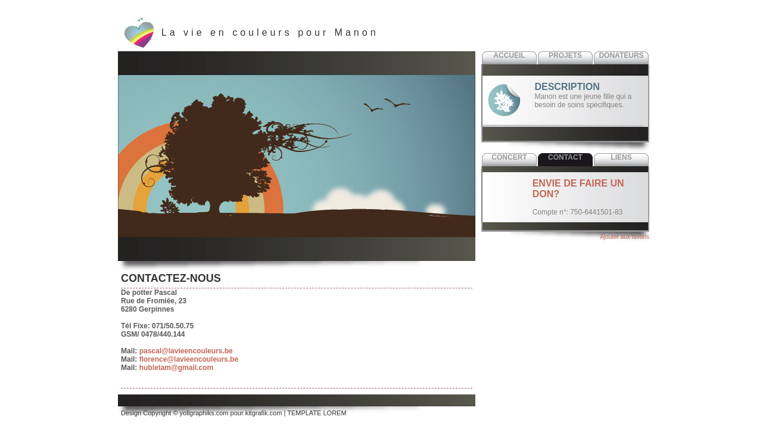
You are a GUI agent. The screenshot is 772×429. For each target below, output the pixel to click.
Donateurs (621, 55)
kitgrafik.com (263, 412)
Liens (621, 157)
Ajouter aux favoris (624, 237)
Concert (509, 157)
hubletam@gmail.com (176, 367)
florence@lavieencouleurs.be (188, 359)
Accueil (509, 55)
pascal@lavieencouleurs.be (186, 351)
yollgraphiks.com (204, 412)
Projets (565, 55)
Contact (565, 157)
